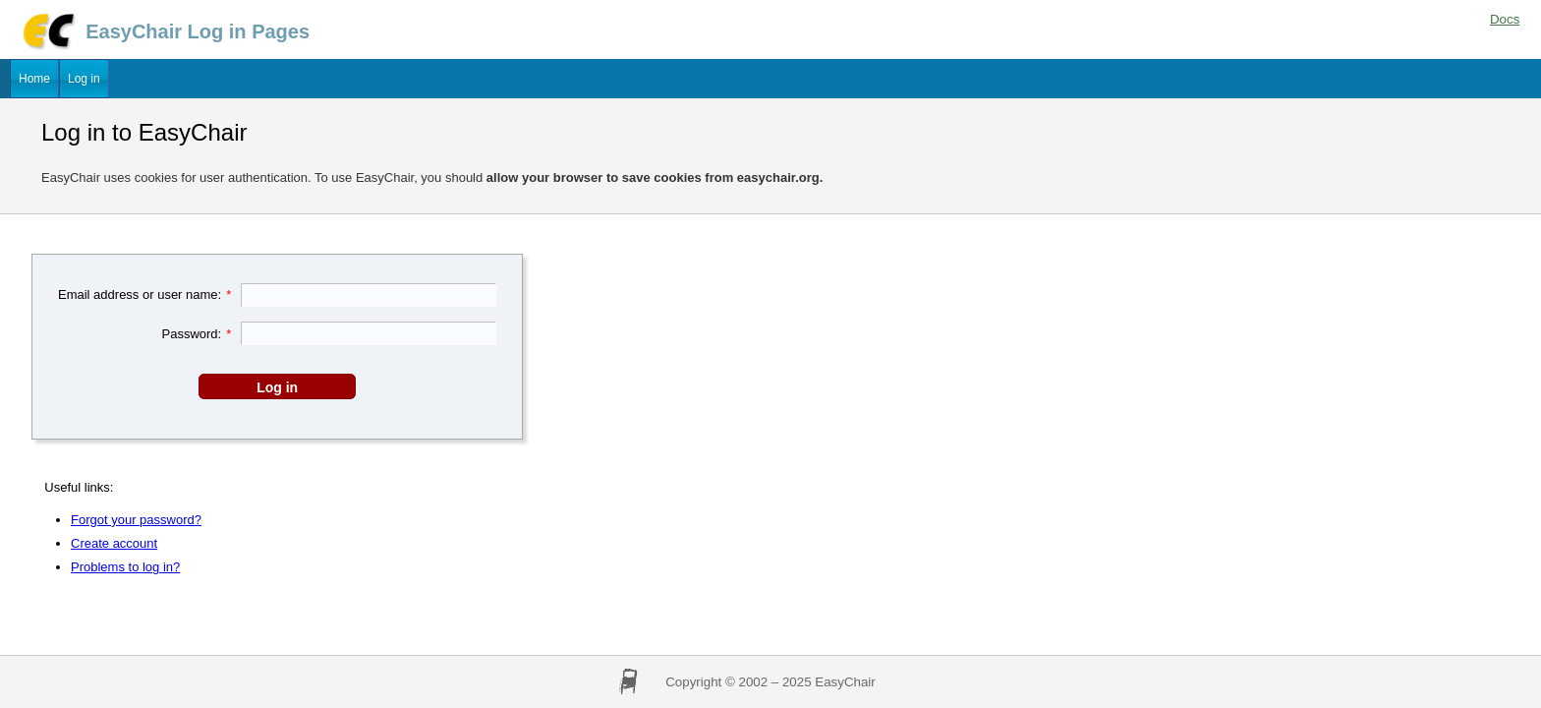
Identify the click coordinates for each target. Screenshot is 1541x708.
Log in (84, 79)
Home (34, 79)
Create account (114, 543)
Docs (1504, 19)
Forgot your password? (136, 519)
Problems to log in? (125, 567)
